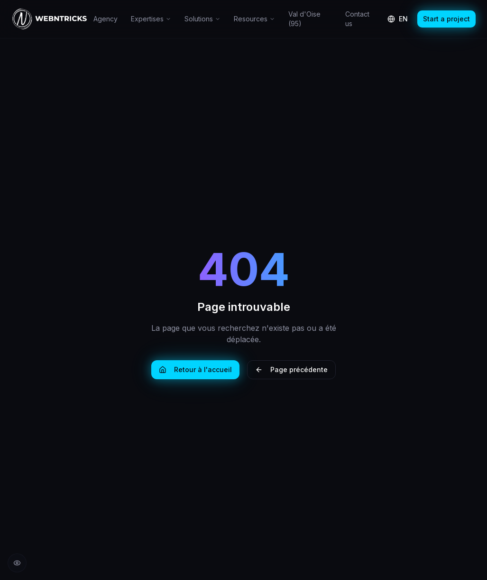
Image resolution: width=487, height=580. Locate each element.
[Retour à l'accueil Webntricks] (49, 19)
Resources (254, 19)
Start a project (446, 19)
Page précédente (291, 369)
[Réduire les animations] (17, 562)
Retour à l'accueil (195, 369)
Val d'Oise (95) (304, 19)
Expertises (151, 19)
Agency (105, 19)
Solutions (202, 19)
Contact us (357, 19)
